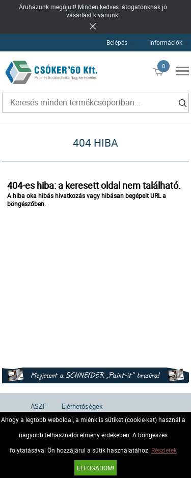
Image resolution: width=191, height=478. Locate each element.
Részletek (164, 450)
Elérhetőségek (82, 406)
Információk (165, 42)
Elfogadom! (95, 468)
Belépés (116, 42)
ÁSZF (38, 406)
